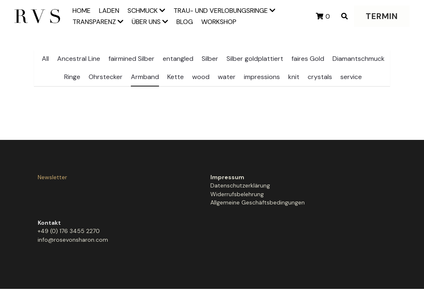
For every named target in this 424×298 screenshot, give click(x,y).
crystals (320, 76)
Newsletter (52, 177)
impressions (262, 76)
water (227, 76)
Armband (145, 76)
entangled (178, 58)
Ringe (72, 76)
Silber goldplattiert (254, 58)
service (351, 76)
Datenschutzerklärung (156, 185)
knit (293, 76)
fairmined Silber (131, 58)
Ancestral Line (78, 58)
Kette (175, 76)
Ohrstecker (106, 76)
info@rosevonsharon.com (250, 194)
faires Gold (308, 58)
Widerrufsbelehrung (153, 194)
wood (201, 76)
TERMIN (382, 16)
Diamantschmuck (358, 58)
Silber (210, 58)
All (45, 58)
